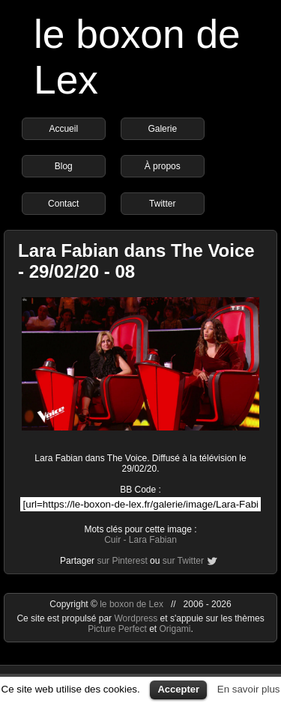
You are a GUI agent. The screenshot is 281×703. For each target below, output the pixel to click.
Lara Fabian (153, 540)
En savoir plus (248, 689)
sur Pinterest (122, 561)
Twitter (162, 203)
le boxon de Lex (131, 604)
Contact (63, 203)
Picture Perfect (117, 629)
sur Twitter (183, 561)
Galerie (162, 129)
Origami (175, 629)
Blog (64, 166)
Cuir (112, 540)
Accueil (63, 129)
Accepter (178, 689)
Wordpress (137, 618)
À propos (163, 166)
